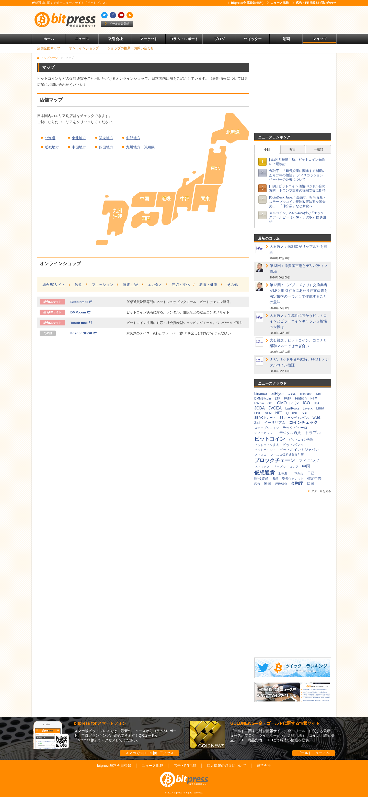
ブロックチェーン (274, 460)
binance (260, 394)
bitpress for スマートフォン (100, 723)
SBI (304, 413)
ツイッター (253, 39)
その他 (232, 285)
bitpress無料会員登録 (114, 766)
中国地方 (79, 147)
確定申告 (314, 478)
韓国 (310, 484)
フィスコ (260, 454)
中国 (306, 466)
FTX (313, 398)
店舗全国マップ (48, 48)
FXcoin (259, 403)
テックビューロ (294, 428)
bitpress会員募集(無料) (245, 3)
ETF (277, 398)
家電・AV (130, 285)
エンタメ (155, 285)
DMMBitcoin (262, 398)
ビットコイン (269, 439)
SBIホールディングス (294, 417)
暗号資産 (261, 478)
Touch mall (81, 323)
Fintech (301, 398)
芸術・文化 (181, 285)
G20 (270, 403)
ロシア (293, 466)
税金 (257, 484)
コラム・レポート (184, 39)
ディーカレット (265, 433)
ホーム (48, 39)
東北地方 (79, 138)
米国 (267, 484)
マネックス (262, 466)
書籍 (275, 478)
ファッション (102, 285)
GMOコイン (288, 403)
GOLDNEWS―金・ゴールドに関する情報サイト (275, 723)
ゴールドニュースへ (313, 753)
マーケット (149, 39)
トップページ (49, 57)
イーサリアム (274, 422)
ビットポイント (265, 450)
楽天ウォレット (293, 478)
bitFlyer (277, 393)
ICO (306, 403)
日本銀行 (297, 473)
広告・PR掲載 (185, 766)
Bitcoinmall (81, 302)
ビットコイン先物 (301, 439)
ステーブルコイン (266, 428)
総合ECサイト (53, 285)
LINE (257, 413)
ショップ (319, 39)
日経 (310, 473)
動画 (286, 39)
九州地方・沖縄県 (140, 147)
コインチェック (303, 422)
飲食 (78, 285)
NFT (278, 413)
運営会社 (264, 766)
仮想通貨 (264, 472)
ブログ (219, 39)
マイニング (309, 461)
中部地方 (133, 138)
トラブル (313, 432)
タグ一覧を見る (319, 491)
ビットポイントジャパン (299, 450)
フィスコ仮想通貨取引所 (287, 454)
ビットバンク (293, 445)
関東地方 (106, 138)
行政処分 (281, 484)
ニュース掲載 (278, 3)
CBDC (292, 394)
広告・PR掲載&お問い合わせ (314, 3)
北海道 (50, 138)
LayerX (308, 408)
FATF (287, 398)
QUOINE (292, 413)
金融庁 (297, 483)
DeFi (319, 394)
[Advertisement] (243, 19)
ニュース (82, 39)
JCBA (259, 408)
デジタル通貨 (290, 433)
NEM (268, 413)
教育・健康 (208, 285)
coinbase (306, 394)
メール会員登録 (117, 23)
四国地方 (106, 147)
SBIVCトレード (265, 417)
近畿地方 (52, 147)
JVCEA (275, 408)
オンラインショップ (84, 48)
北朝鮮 (283, 473)
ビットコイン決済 (266, 445)
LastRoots (292, 408)
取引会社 (115, 39)
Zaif (257, 422)
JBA (316, 403)
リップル (279, 466)
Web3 (316, 417)
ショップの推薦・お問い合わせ (130, 48)
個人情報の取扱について (226, 766)
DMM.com (80, 312)
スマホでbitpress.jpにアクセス (149, 753)
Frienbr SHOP (83, 333)
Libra (320, 408)
